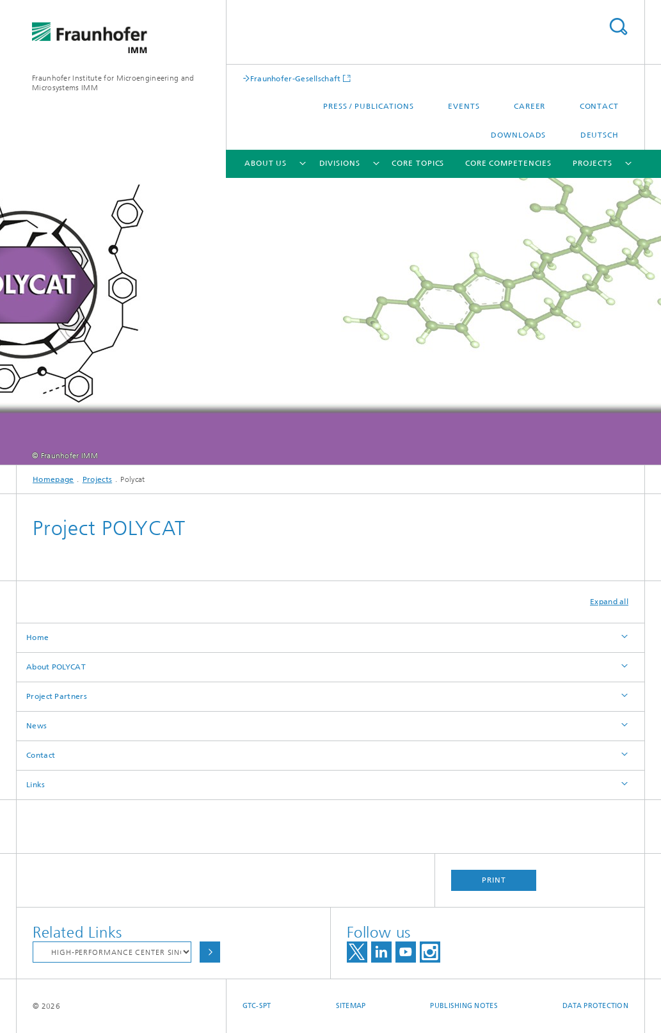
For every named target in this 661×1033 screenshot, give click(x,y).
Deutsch (599, 135)
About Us (265, 163)
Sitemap (351, 1006)
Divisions (339, 163)
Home (37, 637)
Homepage (53, 479)
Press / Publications (368, 106)
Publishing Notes (463, 1006)
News (36, 725)
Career (529, 106)
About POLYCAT (56, 666)
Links (35, 784)
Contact (599, 106)
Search (618, 26)
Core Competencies (508, 163)
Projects (592, 163)
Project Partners (56, 696)
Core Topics (418, 163)
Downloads (518, 135)
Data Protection (595, 1006)
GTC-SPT (257, 1006)
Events (463, 106)
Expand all (609, 601)
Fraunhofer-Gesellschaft (295, 78)
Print (494, 880)
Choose (210, 952)
